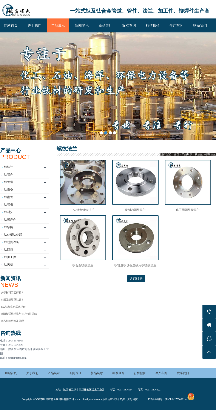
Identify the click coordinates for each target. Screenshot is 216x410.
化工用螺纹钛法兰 (188, 210)
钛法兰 (8, 167)
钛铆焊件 (10, 219)
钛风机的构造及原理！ (13, 320)
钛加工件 (10, 257)
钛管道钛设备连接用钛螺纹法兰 (135, 265)
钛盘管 (8, 197)
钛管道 (8, 182)
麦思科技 (132, 399)
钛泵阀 (8, 227)
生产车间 (176, 25)
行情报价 (153, 25)
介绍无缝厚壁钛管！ (12, 299)
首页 (176, 154)
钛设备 (8, 189)
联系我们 (200, 25)
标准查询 (129, 25)
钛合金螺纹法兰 (82, 265)
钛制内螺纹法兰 (135, 210)
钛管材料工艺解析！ (12, 292)
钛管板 (8, 204)
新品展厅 (105, 25)
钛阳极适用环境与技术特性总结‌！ (20, 313)
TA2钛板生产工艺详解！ (14, 306)
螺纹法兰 (210, 154)
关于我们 (34, 25)
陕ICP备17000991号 (176, 399)
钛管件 (8, 174)
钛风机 (8, 264)
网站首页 (11, 25)
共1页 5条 (136, 278)
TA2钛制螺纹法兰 (83, 210)
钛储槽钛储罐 (13, 234)
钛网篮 (8, 249)
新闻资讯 (82, 25)
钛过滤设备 (11, 242)
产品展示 (58, 25)
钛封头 (8, 212)
